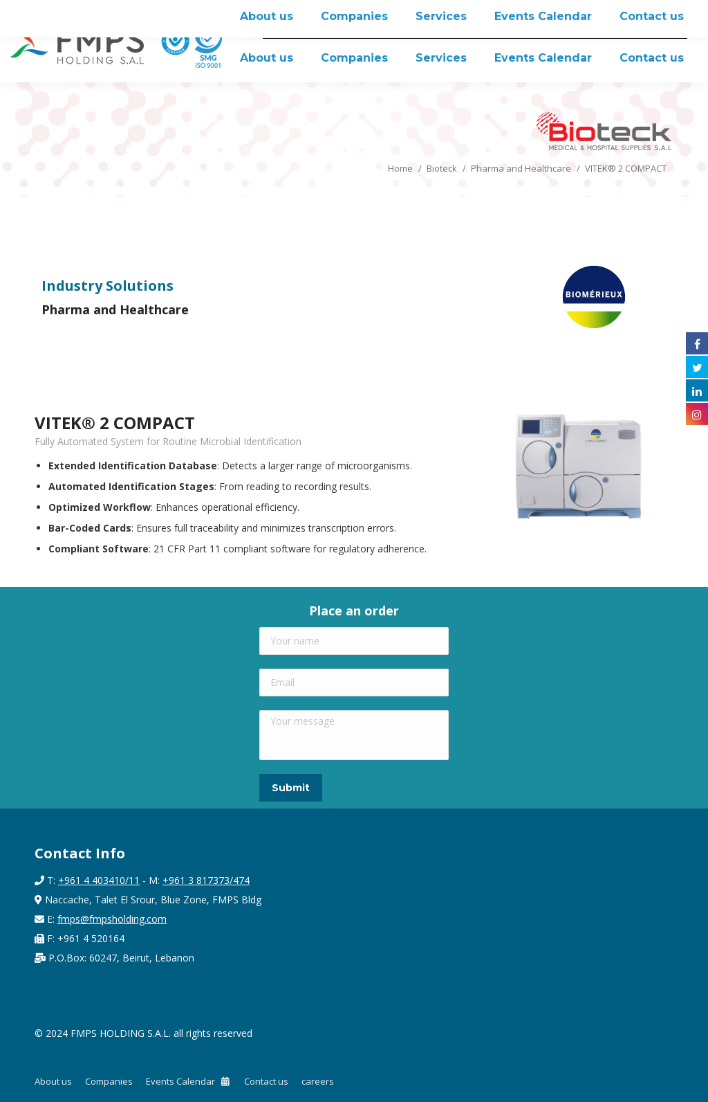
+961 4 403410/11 (99, 880)
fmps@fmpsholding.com (112, 918)
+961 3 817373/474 (206, 880)
